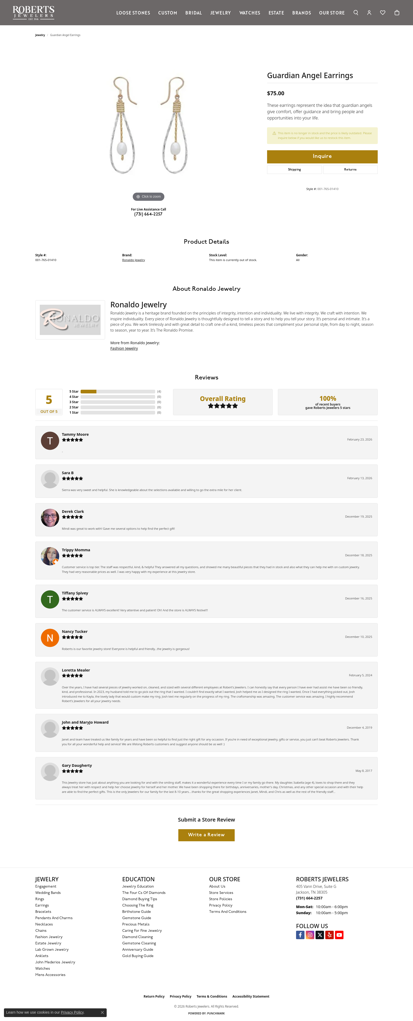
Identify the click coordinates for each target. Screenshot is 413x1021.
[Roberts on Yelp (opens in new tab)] (329, 935)
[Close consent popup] (102, 1012)
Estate (276, 12)
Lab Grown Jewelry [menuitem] (52, 950)
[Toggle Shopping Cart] (397, 12)
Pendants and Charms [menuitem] (54, 918)
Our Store (332, 12)
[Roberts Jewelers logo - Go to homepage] (35, 12)
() (159, 391)
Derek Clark (73, 511)
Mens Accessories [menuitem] (50, 975)
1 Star (74, 412)
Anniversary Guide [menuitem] (137, 950)
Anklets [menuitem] (41, 956)
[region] (149, 124)
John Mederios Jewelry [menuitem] (55, 962)
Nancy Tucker (74, 631)
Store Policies (220, 899)
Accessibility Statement (250, 996)
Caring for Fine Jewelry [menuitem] (142, 931)
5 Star (74, 391)
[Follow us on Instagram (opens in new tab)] (310, 935)
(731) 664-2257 (148, 214)
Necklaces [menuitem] (44, 925)
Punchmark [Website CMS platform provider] (216, 1013)
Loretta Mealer (76, 670)
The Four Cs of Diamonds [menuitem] (144, 893)
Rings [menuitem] (39, 899)
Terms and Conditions (228, 912)
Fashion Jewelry (124, 348)
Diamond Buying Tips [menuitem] (139, 899)
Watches (249, 12)
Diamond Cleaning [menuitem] (137, 937)
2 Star (74, 407)
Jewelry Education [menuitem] (138, 887)
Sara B (68, 472)
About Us (217, 887)
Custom (167, 12)
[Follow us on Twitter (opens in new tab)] (320, 935)
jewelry (40, 35)
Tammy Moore (75, 434)
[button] (355, 12)
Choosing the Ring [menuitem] (137, 906)
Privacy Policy (221, 906)
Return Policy (154, 996)
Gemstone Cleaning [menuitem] (139, 943)
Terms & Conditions (212, 996)
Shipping (294, 169)
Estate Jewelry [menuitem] (48, 943)
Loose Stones (133, 12)
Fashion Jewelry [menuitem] (49, 937)
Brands (301, 12)
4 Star (74, 396)
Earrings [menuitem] (42, 906)
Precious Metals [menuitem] (136, 925)
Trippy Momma (76, 549)
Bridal (193, 12)
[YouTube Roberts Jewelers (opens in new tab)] (339, 935)
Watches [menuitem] (42, 969)
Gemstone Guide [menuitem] (136, 918)
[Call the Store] (309, 897)
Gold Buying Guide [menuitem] (138, 956)
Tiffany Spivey (75, 592)
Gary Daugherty (77, 765)
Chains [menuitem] (41, 931)
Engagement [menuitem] (45, 887)
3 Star (74, 402)
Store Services (221, 893)
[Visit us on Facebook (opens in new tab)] (300, 935)
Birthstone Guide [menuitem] (136, 912)
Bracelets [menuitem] (43, 912)
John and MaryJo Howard (85, 722)
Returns (350, 169)
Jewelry (220, 12)
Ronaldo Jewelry (133, 260)
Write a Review (206, 835)
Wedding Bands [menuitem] (48, 893)
